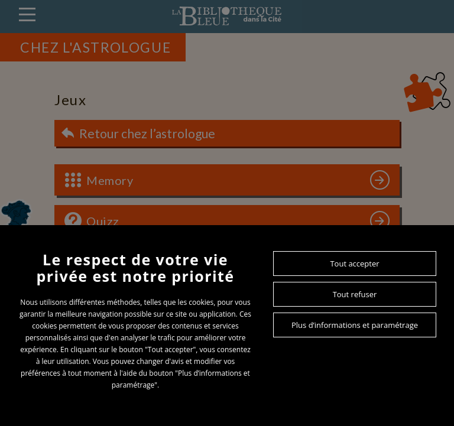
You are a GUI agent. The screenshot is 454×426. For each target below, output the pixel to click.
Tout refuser (355, 294)
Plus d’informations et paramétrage (354, 325)
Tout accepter (354, 263)
